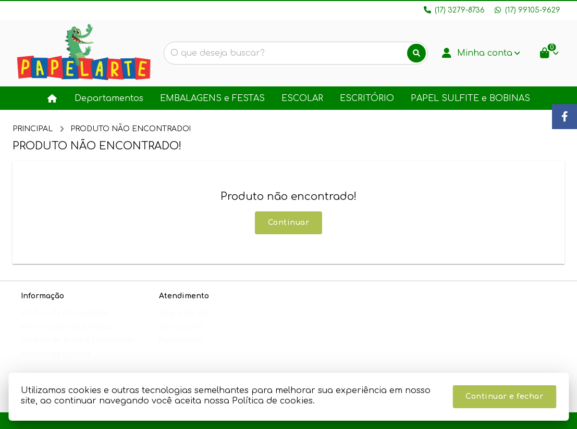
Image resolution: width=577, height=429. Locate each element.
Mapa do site (184, 323)
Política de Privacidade (64, 323)
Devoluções (181, 336)
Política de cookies (56, 364)
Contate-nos (182, 309)
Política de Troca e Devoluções (78, 350)
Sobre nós (40, 309)
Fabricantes (181, 350)
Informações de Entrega (66, 336)
